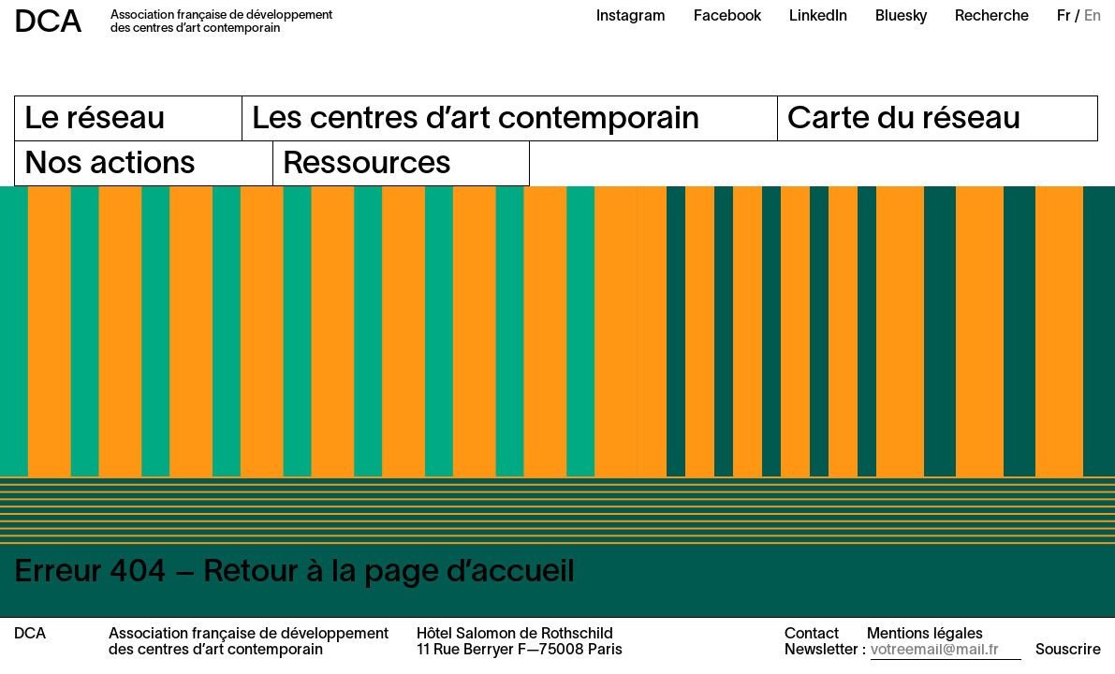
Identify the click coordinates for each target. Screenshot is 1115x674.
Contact (812, 634)
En (1092, 16)
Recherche (992, 16)
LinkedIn (818, 16)
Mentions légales (925, 634)
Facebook (727, 16)
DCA (48, 23)
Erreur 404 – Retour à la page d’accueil (294, 573)
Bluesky (901, 16)
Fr (1064, 16)
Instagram (631, 16)
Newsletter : (825, 650)
